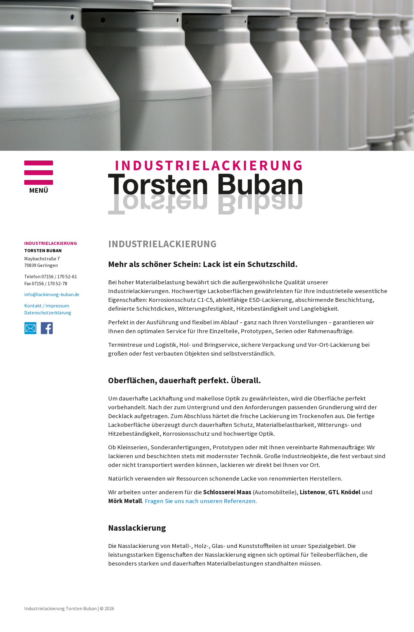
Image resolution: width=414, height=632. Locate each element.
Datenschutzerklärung (47, 312)
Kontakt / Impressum (46, 305)
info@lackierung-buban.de (51, 294)
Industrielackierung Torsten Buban (60, 608)
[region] (207, 76)
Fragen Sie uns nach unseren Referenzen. (201, 501)
